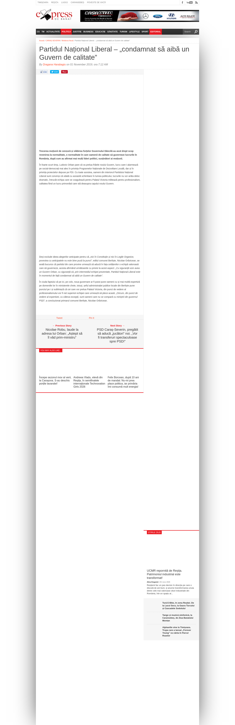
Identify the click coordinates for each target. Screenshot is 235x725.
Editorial (155, 32)
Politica (66, 32)
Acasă (41, 41)
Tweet (59, 318)
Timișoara (43, 2)
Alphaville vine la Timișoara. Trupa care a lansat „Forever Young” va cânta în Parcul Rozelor (176, 631)
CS (38, 32)
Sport (145, 32)
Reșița (54, 2)
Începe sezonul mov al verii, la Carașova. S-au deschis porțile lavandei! (55, 380)
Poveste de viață (96, 2)
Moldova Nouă (67, 41)
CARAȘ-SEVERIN (53, 41)
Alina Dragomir (153, 582)
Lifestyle (134, 32)
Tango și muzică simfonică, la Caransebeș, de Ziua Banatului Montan (177, 618)
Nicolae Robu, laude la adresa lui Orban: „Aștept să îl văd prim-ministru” (62, 333)
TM (43, 32)
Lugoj (64, 2)
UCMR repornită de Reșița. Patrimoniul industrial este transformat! (164, 574)
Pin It (91, 318)
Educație (100, 32)
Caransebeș (77, 2)
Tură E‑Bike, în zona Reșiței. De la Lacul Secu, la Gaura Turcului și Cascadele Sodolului (178, 606)
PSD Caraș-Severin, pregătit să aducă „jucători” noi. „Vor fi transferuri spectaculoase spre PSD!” (117, 335)
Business (88, 32)
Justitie (77, 32)
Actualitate (53, 32)
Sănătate (112, 32)
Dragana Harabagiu (54, 64)
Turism (123, 32)
